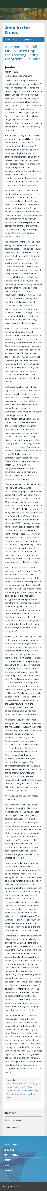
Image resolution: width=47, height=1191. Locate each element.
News (15, 40)
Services (9, 1149)
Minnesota (11, 1154)
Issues (7, 1160)
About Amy (11, 1144)
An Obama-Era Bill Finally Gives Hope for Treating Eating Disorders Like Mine (23, 52)
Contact (9, 1170)
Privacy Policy (15, 1186)
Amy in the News (17, 30)
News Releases (12, 1127)
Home (7, 40)
